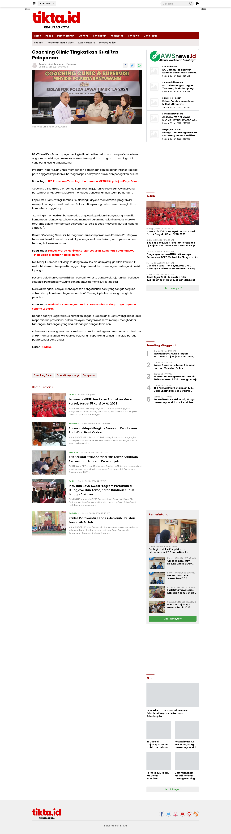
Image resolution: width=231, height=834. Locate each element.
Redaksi (38, 42)
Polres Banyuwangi (67, 375)
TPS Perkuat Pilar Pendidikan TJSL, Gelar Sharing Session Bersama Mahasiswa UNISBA (174, 389)
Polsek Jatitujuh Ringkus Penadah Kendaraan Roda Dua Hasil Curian (97, 430)
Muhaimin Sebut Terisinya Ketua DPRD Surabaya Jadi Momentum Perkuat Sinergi (171, 267)
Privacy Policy (107, 42)
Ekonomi (84, 35)
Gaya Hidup (150, 35)
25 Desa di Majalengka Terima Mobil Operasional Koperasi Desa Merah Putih (157, 744)
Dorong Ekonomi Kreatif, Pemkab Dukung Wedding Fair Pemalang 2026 (186, 775)
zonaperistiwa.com (172, 82)
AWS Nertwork (86, 42)
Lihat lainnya (173, 618)
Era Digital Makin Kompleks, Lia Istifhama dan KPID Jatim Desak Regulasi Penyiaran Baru (168, 551)
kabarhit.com (169, 66)
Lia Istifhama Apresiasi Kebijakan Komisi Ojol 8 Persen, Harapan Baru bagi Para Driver (181, 591)
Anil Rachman (56, 64)
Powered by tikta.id (115, 825)
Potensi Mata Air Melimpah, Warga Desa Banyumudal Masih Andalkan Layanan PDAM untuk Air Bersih (174, 401)
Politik (49, 35)
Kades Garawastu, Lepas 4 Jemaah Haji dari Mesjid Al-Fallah (102, 523)
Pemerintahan (65, 35)
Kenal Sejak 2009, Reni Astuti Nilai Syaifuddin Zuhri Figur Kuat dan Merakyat (170, 278)
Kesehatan (117, 35)
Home (37, 35)
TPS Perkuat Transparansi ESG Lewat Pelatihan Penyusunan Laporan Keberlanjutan (99, 461)
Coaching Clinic (43, 375)
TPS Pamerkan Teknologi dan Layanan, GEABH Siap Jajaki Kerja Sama (93, 181)
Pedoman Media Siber (61, 42)
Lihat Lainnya (172, 288)
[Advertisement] (172, 649)
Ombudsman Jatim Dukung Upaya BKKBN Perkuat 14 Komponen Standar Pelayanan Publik (180, 562)
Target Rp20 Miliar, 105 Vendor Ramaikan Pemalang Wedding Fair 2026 (158, 775)
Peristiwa (133, 35)
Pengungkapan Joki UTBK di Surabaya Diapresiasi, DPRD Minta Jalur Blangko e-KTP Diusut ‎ (172, 255)
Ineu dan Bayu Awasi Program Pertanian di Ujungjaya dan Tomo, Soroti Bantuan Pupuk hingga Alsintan (105, 493)
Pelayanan (89, 375)
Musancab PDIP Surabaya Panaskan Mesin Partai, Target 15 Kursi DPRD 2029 (104, 401)
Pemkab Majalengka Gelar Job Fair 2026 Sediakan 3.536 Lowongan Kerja (175, 378)
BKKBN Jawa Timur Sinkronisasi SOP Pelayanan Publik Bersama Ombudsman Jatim (180, 577)
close (27, 9)
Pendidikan (99, 35)
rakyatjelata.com (171, 98)
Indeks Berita (46, 3)
